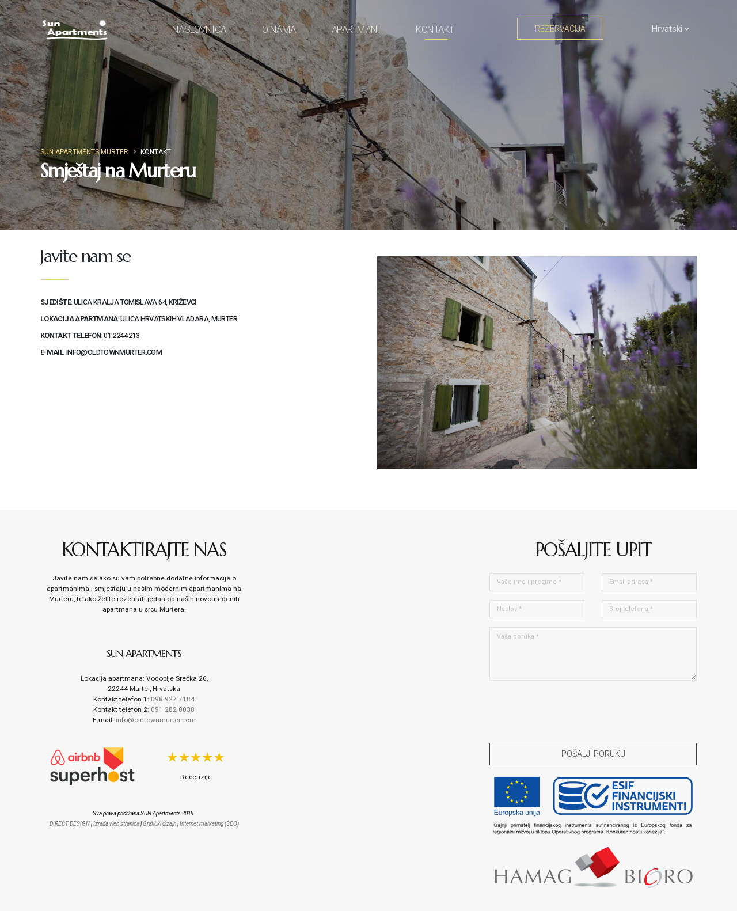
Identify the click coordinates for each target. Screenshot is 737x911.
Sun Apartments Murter (84, 152)
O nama (279, 29)
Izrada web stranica (116, 824)
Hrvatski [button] (664, 29)
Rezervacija (560, 28)
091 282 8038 (173, 709)
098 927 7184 (173, 699)
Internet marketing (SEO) (209, 824)
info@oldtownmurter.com (114, 352)
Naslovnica (199, 29)
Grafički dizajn (159, 824)
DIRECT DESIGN (70, 824)
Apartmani (356, 29)
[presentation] (576, 711)
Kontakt (435, 32)
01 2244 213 (121, 335)
